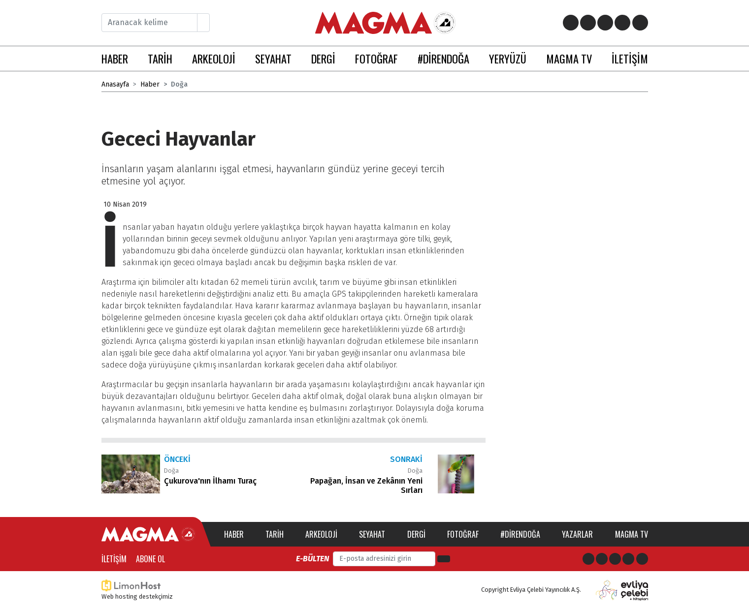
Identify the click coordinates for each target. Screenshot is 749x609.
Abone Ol (150, 559)
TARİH (160, 58)
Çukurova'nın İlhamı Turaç (210, 481)
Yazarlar (577, 534)
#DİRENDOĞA (443, 58)
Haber (150, 84)
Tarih (274, 534)
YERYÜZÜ (507, 58)
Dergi (416, 534)
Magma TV (631, 534)
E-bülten (312, 558)
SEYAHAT (273, 58)
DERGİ (323, 58)
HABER (114, 58)
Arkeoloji (321, 534)
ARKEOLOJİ (213, 58)
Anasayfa (115, 84)
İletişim (114, 559)
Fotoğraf (463, 534)
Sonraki (406, 459)
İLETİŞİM (630, 58)
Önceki (177, 459)
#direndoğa (520, 534)
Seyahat (372, 534)
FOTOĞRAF (376, 58)
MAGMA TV (569, 58)
